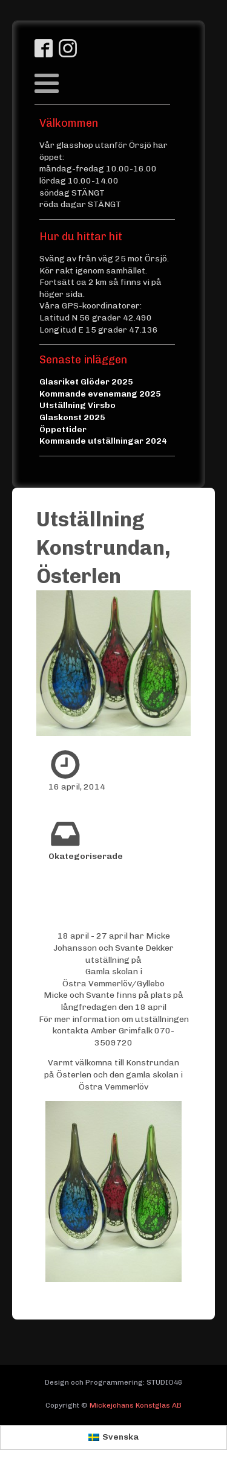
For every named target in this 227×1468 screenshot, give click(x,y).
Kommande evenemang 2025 (100, 394)
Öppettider (63, 429)
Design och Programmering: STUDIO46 (113, 1382)
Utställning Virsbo (77, 405)
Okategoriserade (85, 856)
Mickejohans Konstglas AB (136, 1405)
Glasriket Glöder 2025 (86, 382)
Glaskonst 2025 (72, 417)
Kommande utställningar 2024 (103, 441)
